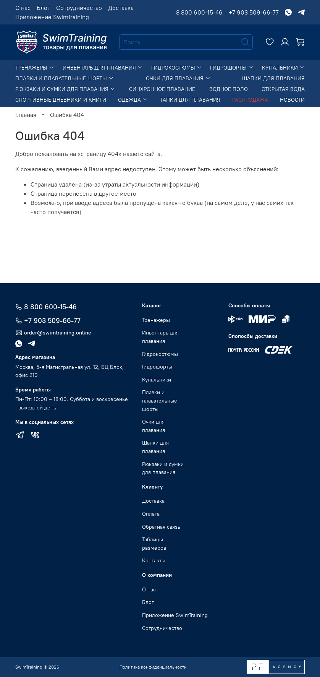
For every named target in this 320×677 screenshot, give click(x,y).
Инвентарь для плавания (103, 67)
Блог (43, 7)
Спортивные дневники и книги (60, 99)
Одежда (133, 99)
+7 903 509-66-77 (254, 12)
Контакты (153, 560)
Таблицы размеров (154, 543)
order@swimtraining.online (53, 332)
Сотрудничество (79, 7)
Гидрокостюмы (176, 67)
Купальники (283, 67)
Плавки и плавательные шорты (64, 78)
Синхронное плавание (162, 89)
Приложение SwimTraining (52, 17)
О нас (23, 7)
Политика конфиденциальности (153, 667)
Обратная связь (161, 526)
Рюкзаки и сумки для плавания (65, 89)
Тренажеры (34, 67)
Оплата (151, 513)
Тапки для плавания (190, 99)
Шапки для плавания (273, 78)
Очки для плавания (178, 78)
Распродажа (250, 99)
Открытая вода (283, 89)
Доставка (121, 7)
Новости (292, 99)
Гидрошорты (232, 67)
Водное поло (228, 89)
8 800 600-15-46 (199, 12)
